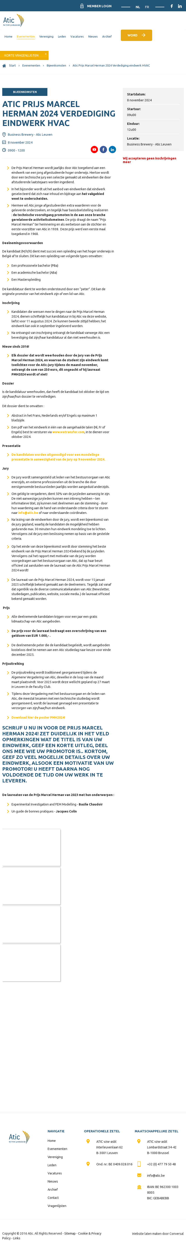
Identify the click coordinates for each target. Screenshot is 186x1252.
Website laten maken (147, 1233)
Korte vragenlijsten (21, 55)
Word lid (132, 37)
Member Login (99, 6)
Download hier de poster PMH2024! (38, 717)
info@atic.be (28, 513)
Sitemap (70, 1233)
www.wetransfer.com (68, 432)
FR (147, 7)
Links (16, 1238)
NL (138, 7)
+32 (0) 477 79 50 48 (161, 1164)
